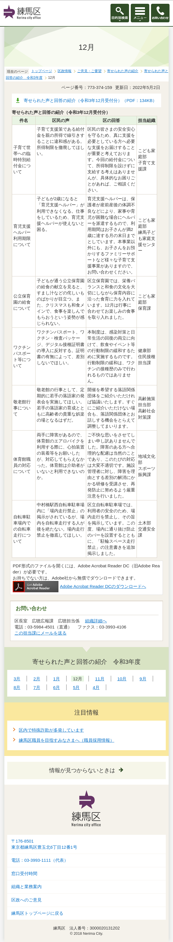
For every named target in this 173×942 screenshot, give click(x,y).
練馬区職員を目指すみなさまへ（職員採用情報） (66, 740)
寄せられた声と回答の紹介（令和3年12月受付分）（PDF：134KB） (90, 100)
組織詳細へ (96, 620)
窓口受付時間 (24, 873)
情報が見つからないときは (82, 770)
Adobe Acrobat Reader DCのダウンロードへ (79, 586)
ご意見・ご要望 (89, 71)
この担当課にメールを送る (40, 633)
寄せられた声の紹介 (122, 71)
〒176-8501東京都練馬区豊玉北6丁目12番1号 (44, 844)
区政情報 (64, 71)
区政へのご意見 (26, 900)
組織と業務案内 (26, 886)
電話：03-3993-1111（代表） (39, 860)
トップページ (41, 71)
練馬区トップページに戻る (37, 913)
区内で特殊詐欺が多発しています (51, 730)
